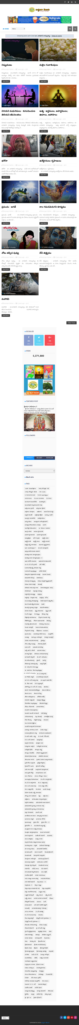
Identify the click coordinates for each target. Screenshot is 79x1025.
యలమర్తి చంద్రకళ (30, 862)
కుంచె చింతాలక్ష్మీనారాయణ (32, 604)
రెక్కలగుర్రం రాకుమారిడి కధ (32, 888)
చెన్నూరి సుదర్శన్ (48, 637)
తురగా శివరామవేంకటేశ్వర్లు (32, 690)
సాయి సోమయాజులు (30, 974)
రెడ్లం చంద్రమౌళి (46, 888)
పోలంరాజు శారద (29, 759)
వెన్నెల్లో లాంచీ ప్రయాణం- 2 (32, 921)
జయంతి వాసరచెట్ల (38, 647)
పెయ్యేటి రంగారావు (42, 746)
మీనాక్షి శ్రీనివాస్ (49, 852)
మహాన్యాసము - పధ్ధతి (31, 845)
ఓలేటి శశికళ (42, 571)
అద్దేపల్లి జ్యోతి (38, 515)
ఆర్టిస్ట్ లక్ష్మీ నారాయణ (31, 544)
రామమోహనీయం (45, 878)
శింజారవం (47, 938)
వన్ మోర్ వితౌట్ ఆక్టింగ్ (40, 905)
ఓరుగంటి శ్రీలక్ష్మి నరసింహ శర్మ (33, 568)
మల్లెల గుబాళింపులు (48, 65)
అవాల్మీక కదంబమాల (30, 528)
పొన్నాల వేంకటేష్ (29, 753)
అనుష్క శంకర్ (49, 515)
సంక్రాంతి (51, 951)
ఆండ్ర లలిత (28, 531)
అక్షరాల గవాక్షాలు (30, 511)
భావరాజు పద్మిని (29, 819)
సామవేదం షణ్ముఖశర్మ (31, 971)
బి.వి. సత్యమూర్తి (42, 782)
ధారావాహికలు (40, 706)
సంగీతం (27, 954)
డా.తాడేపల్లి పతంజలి (42, 677)
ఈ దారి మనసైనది (43, 548)
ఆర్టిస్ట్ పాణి (28, 541)
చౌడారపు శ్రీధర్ (42, 644)
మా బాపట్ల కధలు (29, 849)
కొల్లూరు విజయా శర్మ (44, 617)
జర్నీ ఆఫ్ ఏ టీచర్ (30, 650)
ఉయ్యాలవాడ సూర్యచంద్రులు (32, 554)
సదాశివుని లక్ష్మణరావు (31, 961)
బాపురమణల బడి (41, 773)
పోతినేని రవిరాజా (43, 756)
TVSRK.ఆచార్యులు (43, 495)
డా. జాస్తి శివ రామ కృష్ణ (31, 667)
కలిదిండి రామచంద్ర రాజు (31, 587)
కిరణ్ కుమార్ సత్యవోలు (47, 601)
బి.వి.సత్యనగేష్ (29, 789)
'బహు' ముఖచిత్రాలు (30, 488)
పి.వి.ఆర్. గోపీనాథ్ (43, 736)
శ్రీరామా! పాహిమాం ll (30, 407)
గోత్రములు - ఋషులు (42, 630)
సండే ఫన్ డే (35, 954)
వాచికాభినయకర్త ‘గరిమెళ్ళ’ (39, 908)
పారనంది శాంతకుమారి (45, 733)
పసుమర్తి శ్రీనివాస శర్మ (31, 733)
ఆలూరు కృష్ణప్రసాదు (44, 544)
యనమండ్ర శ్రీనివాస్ (43, 858)
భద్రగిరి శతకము (29, 802)
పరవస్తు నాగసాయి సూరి (31, 730)
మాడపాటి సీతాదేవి (42, 849)
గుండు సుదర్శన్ (29, 627)
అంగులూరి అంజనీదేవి (31, 501)
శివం (26, 941)
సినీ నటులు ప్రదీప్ (36, 977)
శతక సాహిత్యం (29, 934)
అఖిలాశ (39, 511)
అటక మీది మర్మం (49, 511)
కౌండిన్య (49, 620)
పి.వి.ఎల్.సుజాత (29, 739)
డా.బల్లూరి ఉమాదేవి (46, 680)
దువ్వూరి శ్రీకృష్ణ (41, 700)
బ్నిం (40, 796)
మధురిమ (49, 835)
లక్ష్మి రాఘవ (39, 895)
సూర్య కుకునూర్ (41, 991)
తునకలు (46, 687)
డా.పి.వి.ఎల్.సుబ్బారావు (31, 680)
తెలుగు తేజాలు (46, 690)
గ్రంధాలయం (28, 634)
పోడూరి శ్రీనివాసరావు (30, 756)
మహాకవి (5, 299)
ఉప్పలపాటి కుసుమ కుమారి (32, 551)
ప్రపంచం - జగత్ (9, 207)
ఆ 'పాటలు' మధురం (44, 528)
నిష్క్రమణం (7, 65)
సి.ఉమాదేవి (49, 974)
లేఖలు (51, 898)
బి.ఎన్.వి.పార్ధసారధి (30, 782)
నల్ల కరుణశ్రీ (38, 716)
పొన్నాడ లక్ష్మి (38, 749)
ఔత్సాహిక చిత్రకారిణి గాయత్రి (32, 574)
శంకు (50, 931)
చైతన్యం (43, 640)
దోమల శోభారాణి (29, 706)
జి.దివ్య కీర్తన (28, 654)
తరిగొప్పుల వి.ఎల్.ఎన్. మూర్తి (33, 687)
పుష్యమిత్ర (39, 739)
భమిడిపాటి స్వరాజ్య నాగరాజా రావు (34, 806)
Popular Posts (49, 458)
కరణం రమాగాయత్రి (30, 584)
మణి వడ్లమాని (29, 835)
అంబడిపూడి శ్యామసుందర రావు (33, 505)
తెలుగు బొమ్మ (37, 693)
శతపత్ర (38, 934)
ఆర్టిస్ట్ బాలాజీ (46, 541)
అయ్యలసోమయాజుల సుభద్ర (32, 525)
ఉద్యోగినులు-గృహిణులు (50, 161)
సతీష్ (35, 958)
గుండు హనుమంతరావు (42, 627)
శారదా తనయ (29, 938)
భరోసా (5, 161)
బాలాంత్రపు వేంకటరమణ (31, 779)
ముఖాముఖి (28, 855)
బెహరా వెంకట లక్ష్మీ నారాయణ (33, 792)
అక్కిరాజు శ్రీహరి (40, 508)
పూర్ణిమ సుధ (39, 743)
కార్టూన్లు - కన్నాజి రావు (31, 597)
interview (28, 498)
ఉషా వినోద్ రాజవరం (30, 561)
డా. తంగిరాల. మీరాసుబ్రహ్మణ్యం (33, 670)
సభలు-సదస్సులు (29, 968)
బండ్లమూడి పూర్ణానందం (42, 769)
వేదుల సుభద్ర (43, 925)
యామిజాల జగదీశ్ (42, 862)
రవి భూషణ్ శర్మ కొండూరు (32, 872)
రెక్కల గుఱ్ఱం (38, 885)
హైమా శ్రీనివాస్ (38, 997)
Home (6, 29)
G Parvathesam (30, 495)
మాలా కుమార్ (38, 852)
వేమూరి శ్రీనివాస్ (29, 928)
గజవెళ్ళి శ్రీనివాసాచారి (31, 624)
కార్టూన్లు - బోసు (44, 597)
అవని (44, 525)
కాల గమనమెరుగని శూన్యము (52, 207)
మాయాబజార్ (28, 852)
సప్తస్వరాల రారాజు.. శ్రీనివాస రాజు (34, 964)
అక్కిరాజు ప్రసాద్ (29, 508)
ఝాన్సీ (44, 660)
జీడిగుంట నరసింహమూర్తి (41, 654)
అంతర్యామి (42, 501)
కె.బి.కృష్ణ (36, 614)
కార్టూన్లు (40, 594)
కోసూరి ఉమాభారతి (39, 620)
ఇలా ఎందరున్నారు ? (30, 548)
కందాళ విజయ (47, 574)
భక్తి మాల (45, 796)
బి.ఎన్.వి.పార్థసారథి (46, 779)
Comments (29, 458)
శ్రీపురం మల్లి (28, 948)
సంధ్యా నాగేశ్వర (45, 954)
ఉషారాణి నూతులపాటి (45, 561)
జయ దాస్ (27, 647)
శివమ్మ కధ (33, 941)
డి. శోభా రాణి (28, 683)
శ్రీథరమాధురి (28, 944)
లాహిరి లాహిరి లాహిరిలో (40, 898)
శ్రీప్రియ (36, 948)
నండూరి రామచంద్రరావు (31, 710)
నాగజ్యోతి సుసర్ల (48, 716)
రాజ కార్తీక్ (44, 872)
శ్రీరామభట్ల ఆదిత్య (42, 951)
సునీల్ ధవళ (38, 987)
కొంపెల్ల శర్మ (45, 614)
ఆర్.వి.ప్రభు (36, 538)
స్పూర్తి (32, 994)
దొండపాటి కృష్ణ (43, 703)
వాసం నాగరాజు (29, 911)
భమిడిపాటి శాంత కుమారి (43, 802)
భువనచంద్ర (28, 822)
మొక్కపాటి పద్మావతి (39, 855)
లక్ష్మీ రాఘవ (28, 898)
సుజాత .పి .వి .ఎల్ (30, 984)
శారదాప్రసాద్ (38, 938)
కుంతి (43, 604)
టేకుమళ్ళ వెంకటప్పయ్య (31, 663)
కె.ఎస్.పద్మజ (28, 614)
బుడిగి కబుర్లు (46, 789)
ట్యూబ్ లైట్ (43, 663)
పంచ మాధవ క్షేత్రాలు (30, 723)
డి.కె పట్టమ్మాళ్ (39, 683)
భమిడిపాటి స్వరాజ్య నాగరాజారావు (34, 809)
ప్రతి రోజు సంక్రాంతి (30, 763)
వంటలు (39, 901)
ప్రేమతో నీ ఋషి (29, 766)
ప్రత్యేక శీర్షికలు (7, 105)
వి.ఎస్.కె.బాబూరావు (30, 915)
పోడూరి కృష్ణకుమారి (42, 753)
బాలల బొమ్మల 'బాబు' (41, 776)
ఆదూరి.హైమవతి (41, 535)
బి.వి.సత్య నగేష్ (43, 786)
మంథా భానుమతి (44, 832)
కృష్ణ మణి (48, 611)
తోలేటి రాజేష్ (41, 696)
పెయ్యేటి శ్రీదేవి (29, 749)
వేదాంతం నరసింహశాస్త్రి (31, 925)
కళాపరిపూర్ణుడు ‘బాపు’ (47, 587)
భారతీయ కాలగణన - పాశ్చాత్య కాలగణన (36, 815)
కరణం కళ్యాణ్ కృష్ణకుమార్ (45, 581)
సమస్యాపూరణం (41, 968)
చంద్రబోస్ (50, 634)
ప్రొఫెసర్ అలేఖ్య (40, 766)
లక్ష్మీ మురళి (48, 895)
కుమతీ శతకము (44, 607)
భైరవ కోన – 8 (45, 822)
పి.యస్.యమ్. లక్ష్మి (30, 736)
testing (49, 498)
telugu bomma (39, 498)
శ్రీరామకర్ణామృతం (29, 951)
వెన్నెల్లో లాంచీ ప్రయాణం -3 (43, 918)
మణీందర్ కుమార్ (40, 835)
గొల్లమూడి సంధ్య (29, 630)
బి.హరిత (38, 789)
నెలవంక (46, 720)
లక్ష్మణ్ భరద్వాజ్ (29, 895)
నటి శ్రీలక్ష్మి (44, 713)
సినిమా (27, 977)
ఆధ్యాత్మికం (28, 538)
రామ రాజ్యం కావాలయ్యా (31, 878)
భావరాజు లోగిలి (40, 819)
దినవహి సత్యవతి (29, 700)
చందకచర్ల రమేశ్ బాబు (40, 634)
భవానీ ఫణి (39, 812)
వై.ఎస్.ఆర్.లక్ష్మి (40, 928)
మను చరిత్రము (29, 839)
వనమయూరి (28, 905)
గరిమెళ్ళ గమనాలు (44, 624)
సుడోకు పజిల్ (28, 987)
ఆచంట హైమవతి (38, 531)
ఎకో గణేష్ (42, 564)
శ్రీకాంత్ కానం (41, 941)
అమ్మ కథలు (28, 521)
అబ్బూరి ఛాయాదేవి (30, 518)
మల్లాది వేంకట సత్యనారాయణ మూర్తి (35, 842)
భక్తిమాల (27, 799)
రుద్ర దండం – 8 (41, 882)
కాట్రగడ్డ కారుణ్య (37, 591)
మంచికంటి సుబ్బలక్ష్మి (39, 825)
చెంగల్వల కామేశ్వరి (36, 637)
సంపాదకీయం (28, 958)
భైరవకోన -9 (28, 825)
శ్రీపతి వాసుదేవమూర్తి (39, 944)
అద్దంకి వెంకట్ (28, 515)
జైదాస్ (38, 660)
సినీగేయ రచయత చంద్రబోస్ (32, 981)
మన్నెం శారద (39, 839)
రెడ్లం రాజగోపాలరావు (30, 891)
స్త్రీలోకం (27, 994)
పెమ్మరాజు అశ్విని (29, 746)
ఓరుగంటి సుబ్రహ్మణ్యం (31, 571)
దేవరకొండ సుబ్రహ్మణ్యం (31, 703)
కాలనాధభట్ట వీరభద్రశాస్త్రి (31, 601)
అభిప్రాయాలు (41, 518)
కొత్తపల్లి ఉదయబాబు (30, 617)
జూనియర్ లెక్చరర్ (30, 657)
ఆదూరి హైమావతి (29, 535)
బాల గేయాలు (28, 776)
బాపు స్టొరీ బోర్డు (29, 773)
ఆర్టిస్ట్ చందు (45, 538)
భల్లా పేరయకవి (29, 812)
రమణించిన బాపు (43, 865)
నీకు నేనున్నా (28, 720)
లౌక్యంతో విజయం (29, 901)
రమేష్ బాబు (35, 868)
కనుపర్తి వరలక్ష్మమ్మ (30, 581)
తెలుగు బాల (28, 693)
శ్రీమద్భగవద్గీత (44, 948)
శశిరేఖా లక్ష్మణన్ (46, 934)
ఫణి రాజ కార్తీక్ (29, 769)
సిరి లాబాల (45, 981)
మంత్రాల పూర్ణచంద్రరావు (31, 832)
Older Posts (71, 323)
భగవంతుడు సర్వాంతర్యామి (39, 799)
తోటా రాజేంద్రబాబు (30, 696)
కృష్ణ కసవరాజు (39, 611)
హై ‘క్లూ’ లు (28, 997)
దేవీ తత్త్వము (45, 253)
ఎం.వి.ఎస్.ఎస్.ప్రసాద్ (31, 564)
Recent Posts (39, 458)
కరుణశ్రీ (40, 584)
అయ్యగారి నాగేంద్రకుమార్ (41, 521)
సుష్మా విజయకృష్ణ (29, 991)
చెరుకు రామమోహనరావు (31, 640)
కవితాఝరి (28, 591)
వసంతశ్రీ (27, 908)
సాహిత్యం (41, 974)
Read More (6, 81)
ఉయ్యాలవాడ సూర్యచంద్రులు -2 (33, 558)
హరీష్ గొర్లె (39, 994)
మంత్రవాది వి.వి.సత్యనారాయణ (33, 829)
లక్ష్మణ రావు (42, 891)
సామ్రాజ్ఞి (41, 971)
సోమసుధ (50, 991)
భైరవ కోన (36, 822)
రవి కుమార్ (44, 868)
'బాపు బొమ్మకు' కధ (43, 488)
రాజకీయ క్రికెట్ (29, 875)
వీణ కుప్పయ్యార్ (29, 918)
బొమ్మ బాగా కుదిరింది (30, 796)
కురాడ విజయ (29, 611)
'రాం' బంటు (42, 492)
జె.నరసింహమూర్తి (29, 660)
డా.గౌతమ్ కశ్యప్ (29, 677)
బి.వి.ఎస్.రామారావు (30, 786)
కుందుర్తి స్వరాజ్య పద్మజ (31, 607)
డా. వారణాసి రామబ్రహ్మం (10, 59)
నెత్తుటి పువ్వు (37, 720)
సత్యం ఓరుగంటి (44, 958)
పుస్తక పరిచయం (29, 743)
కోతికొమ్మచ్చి (28, 620)
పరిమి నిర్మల (43, 730)
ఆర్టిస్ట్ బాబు (36, 541)
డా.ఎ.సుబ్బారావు (41, 673)
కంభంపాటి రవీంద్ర (29, 578)
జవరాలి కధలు (41, 650)
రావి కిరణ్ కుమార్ (30, 882)
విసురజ (41, 915)
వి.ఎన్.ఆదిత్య (39, 911)
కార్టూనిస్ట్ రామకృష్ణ (30, 594)
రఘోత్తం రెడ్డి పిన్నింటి (30, 865)
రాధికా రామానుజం (40, 875)
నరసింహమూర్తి (29, 716)
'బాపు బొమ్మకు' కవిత (31, 492)
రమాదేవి (27, 868)
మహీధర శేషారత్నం (45, 845)
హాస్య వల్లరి (48, 994)
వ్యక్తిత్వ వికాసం (42, 931)
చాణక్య (27, 637)
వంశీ (45, 901)
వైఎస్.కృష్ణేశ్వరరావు (30, 931)
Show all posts (57, 36)
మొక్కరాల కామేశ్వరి (30, 858)
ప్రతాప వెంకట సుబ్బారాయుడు (45, 759)
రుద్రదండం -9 (28, 885)
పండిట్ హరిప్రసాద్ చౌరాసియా (33, 726)
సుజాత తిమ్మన (42, 984)
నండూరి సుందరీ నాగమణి (32, 713)
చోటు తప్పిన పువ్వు (10, 253)
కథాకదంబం (40, 578)
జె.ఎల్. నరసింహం (42, 657)
